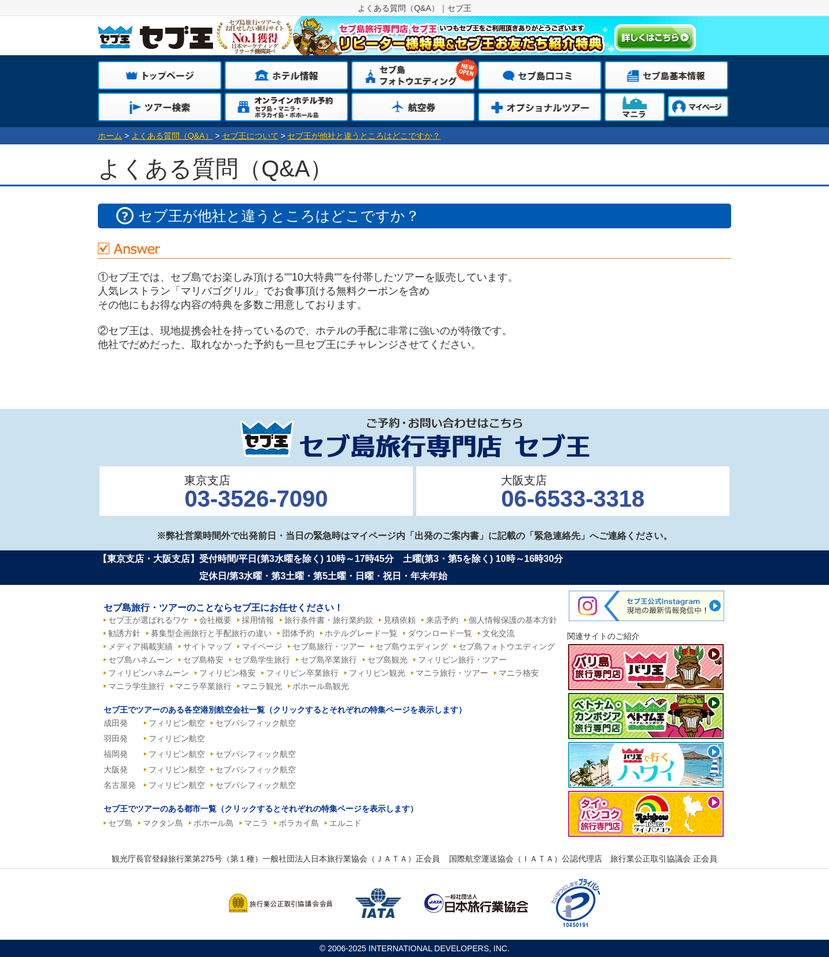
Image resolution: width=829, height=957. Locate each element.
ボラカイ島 (299, 823)
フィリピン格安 (227, 672)
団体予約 (298, 633)
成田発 (116, 723)
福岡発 (116, 754)
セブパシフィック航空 (255, 723)
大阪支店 (572, 492)
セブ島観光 (387, 659)
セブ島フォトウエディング (506, 646)
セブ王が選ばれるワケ (148, 620)
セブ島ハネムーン (140, 659)
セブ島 (120, 823)
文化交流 (498, 633)
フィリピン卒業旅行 (302, 672)
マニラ (256, 823)
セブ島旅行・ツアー (328, 646)
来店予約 (442, 620)
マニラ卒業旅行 (203, 686)
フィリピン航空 (177, 723)
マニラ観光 (262, 686)
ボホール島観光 (320, 686)
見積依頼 (399, 620)
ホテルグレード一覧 (361, 633)
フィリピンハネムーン (148, 672)
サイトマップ (207, 646)
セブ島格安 (203, 659)
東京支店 (256, 492)
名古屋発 (120, 785)
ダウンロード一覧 (440, 633)
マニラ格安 (519, 672)
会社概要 (215, 620)
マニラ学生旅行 (136, 686)
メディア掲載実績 (140, 646)
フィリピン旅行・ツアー (462, 659)
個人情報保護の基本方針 (513, 620)
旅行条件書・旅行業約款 (328, 620)
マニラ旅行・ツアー (452, 672)
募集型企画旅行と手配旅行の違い (211, 633)
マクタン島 (163, 823)
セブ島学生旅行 (262, 659)
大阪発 (116, 769)
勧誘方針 (124, 633)
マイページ (262, 646)
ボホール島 (213, 823)
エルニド (345, 823)
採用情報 (258, 620)
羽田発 (116, 738)
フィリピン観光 (377, 672)
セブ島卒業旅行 (329, 659)
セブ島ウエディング (411, 646)
